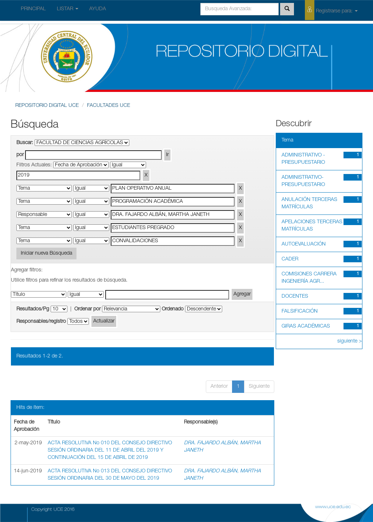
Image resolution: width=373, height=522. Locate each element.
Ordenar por (87, 309)
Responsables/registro (41, 321)
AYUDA (97, 9)
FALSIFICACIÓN (300, 311)
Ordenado (173, 309)
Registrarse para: (331, 10)
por (20, 155)
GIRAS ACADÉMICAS (306, 326)
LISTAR (67, 9)
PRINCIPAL (33, 9)
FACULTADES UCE (108, 105)
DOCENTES (295, 296)
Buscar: (24, 143)
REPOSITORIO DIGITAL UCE (47, 105)
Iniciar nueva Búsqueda (46, 253)
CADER (290, 259)
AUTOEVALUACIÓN (304, 244)
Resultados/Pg (32, 309)
